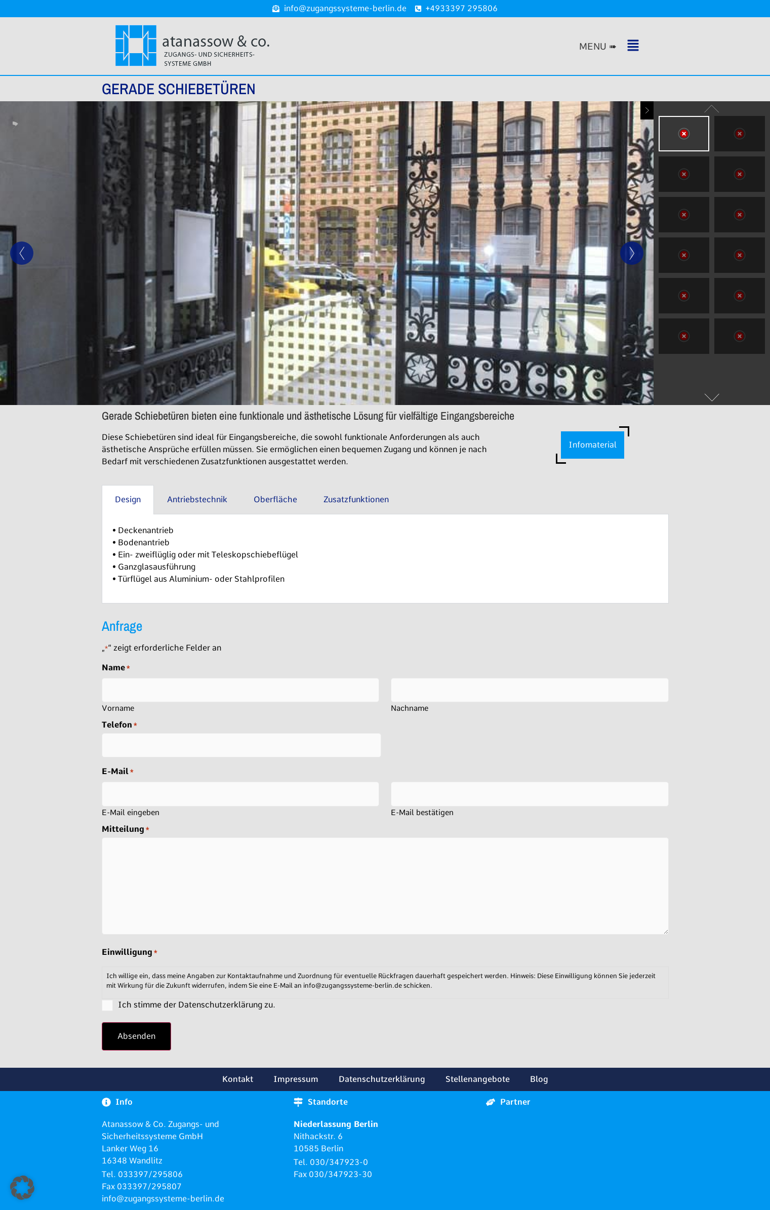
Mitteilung (125, 829)
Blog (539, 1079)
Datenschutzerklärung (382, 1079)
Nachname (409, 708)
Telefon (119, 725)
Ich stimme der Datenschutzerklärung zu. (196, 1005)
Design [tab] (128, 499)
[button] (620, 46)
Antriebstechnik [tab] (197, 499)
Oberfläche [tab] (275, 499)
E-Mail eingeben (130, 812)
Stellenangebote (477, 1079)
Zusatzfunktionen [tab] (356, 499)
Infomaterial (593, 445)
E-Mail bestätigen (422, 812)
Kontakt (237, 1079)
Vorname (118, 708)
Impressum (295, 1079)
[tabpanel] (385, 558)
